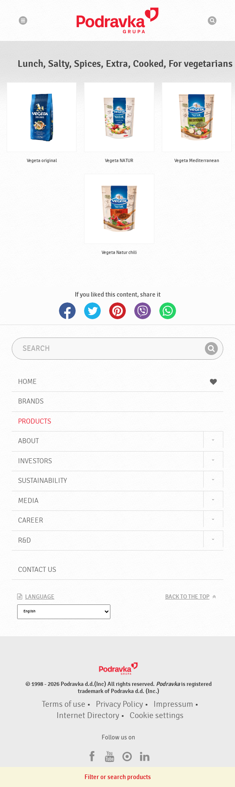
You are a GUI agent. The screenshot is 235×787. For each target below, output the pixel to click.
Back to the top (187, 597)
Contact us (37, 570)
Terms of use (63, 704)
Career (30, 520)
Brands (30, 401)
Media (28, 501)
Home (117, 382)
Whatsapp (167, 310)
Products (34, 421)
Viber (142, 310)
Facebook (67, 310)
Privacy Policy (119, 704)
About (28, 441)
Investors (35, 461)
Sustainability (42, 481)
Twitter (92, 310)
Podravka (117, 20)
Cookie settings (157, 715)
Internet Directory (87, 715)
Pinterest (117, 310)
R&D (24, 540)
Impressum (173, 704)
